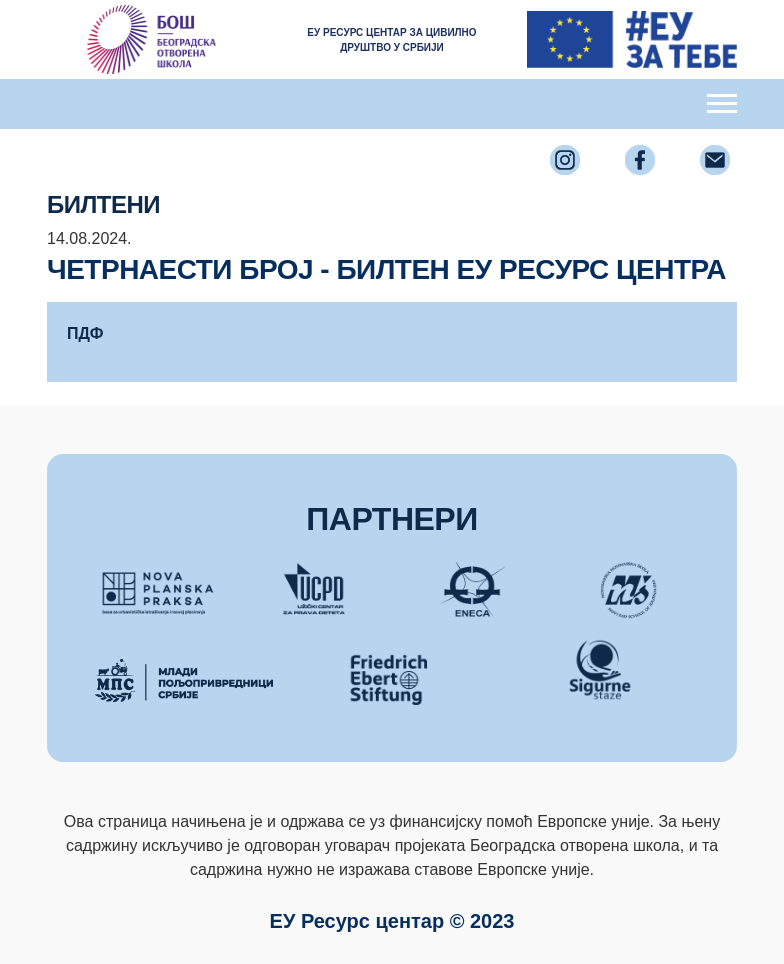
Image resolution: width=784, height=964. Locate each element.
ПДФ (85, 333)
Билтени (103, 204)
